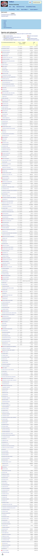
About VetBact (24, 9)
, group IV (6, 461)
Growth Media (12, 9)
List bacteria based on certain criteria (8, 14)
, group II (6, 126)
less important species (34, 39)
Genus (5, 26)
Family (5, 24)
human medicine (21, 39)
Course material (34, 9)
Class (5, 22)
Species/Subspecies (8, 27)
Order (5, 23)
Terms (18, 9)
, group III (6, 172)
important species (33, 38)
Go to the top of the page (5, 552)
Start (10, 6)
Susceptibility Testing (30, 6)
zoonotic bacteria (9, 35)
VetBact (11, 1)
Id (18, 42)
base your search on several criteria (24, 33)
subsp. (7, 57)
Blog (14, 6)
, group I (6, 119)
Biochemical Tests (20, 6)
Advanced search (4, 16)
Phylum (5, 20)
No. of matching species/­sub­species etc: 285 (8, 42)
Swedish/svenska (36, 2)
